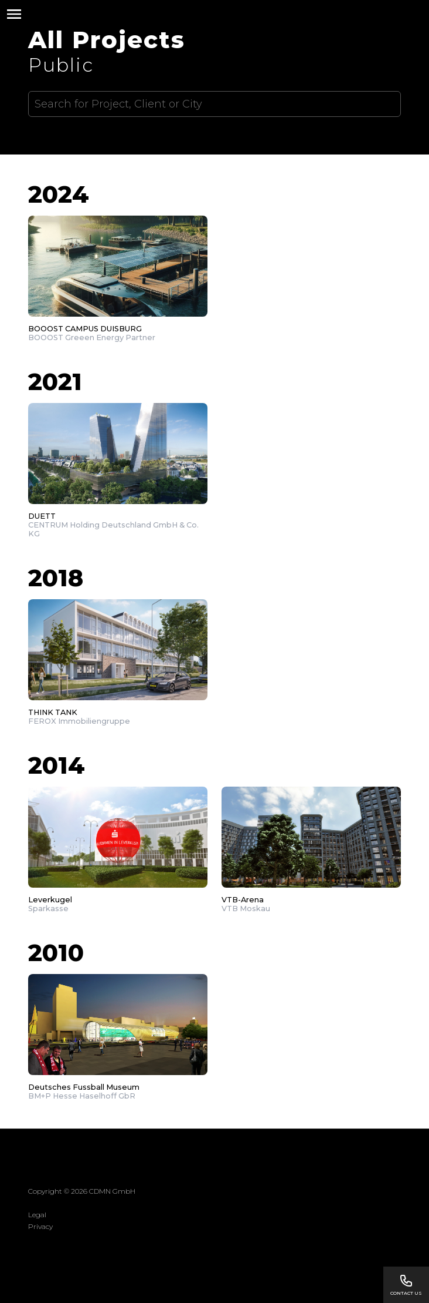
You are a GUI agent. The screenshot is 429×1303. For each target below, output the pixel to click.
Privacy (40, 1226)
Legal (37, 1214)
